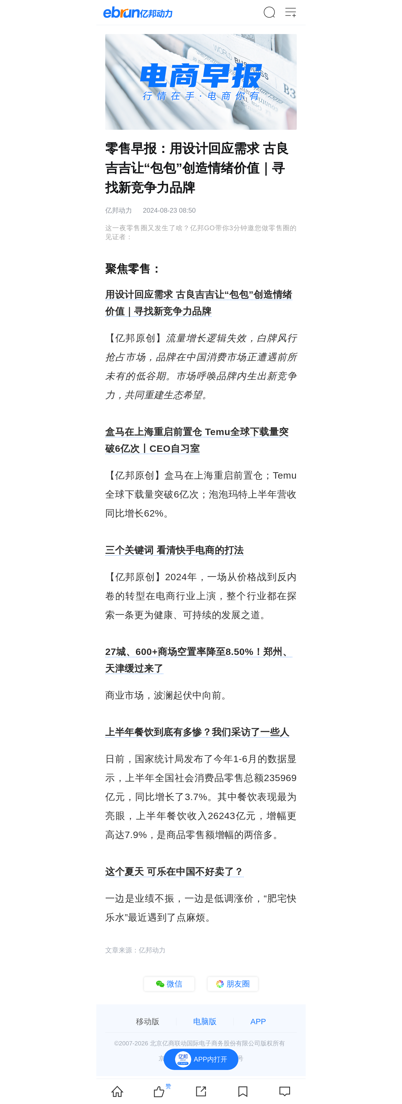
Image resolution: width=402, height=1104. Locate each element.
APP (258, 1021)
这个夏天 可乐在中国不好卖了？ (174, 871)
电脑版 (205, 1021)
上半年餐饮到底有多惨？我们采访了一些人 (197, 732)
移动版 (147, 1021)
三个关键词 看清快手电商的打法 (174, 550)
